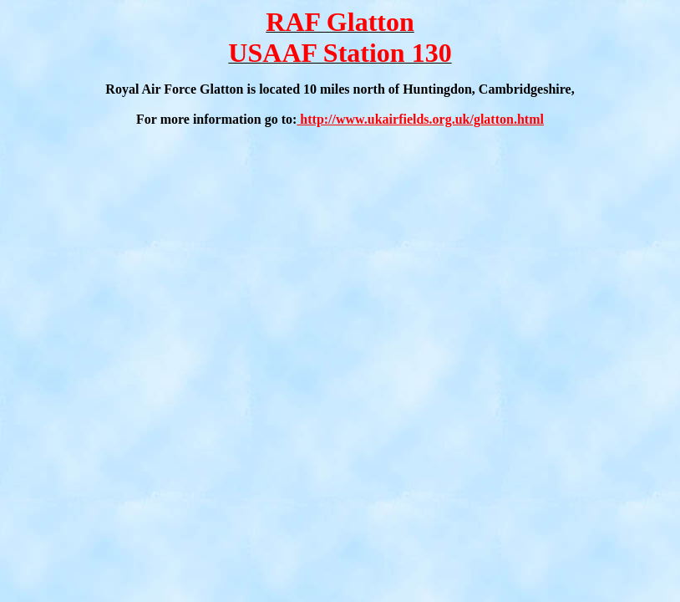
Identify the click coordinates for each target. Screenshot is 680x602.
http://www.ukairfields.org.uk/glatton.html (420, 119)
